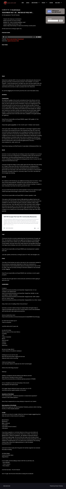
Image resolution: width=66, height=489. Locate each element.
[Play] (3, 37)
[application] (22, 37)
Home (23, 2)
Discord (51, 2)
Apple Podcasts (11, 41)
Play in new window (12, 39)
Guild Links (57, 2)
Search (49, 19)
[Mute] (36, 37)
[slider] (39, 37)
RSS (18, 41)
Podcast (43, 2)
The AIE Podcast (15, 10)
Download (21, 39)
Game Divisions (35, 2)
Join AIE (27, 2)
